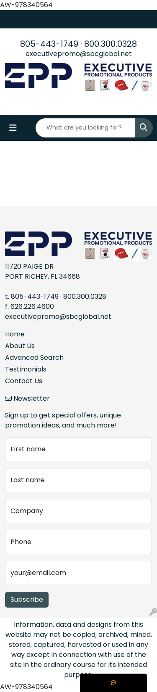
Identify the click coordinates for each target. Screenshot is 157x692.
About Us (20, 346)
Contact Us (23, 381)
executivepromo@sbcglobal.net (79, 54)
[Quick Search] (85, 127)
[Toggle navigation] (13, 128)
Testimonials (25, 369)
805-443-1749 (49, 44)
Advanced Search (34, 357)
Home (15, 334)
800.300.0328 (110, 44)
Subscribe (26, 599)
